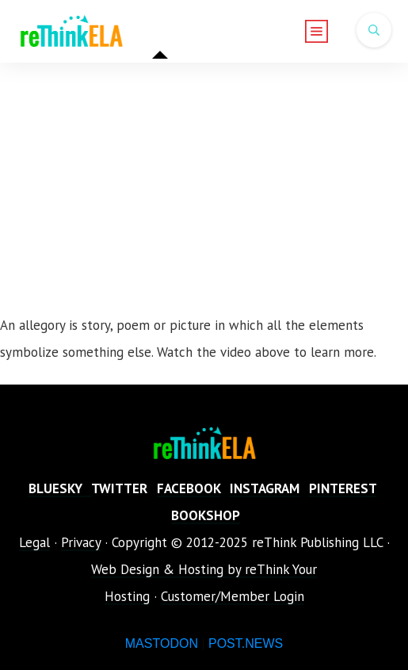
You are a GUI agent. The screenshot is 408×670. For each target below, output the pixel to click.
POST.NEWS (245, 643)
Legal (34, 542)
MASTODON (161, 643)
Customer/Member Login (232, 596)
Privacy (81, 542)
